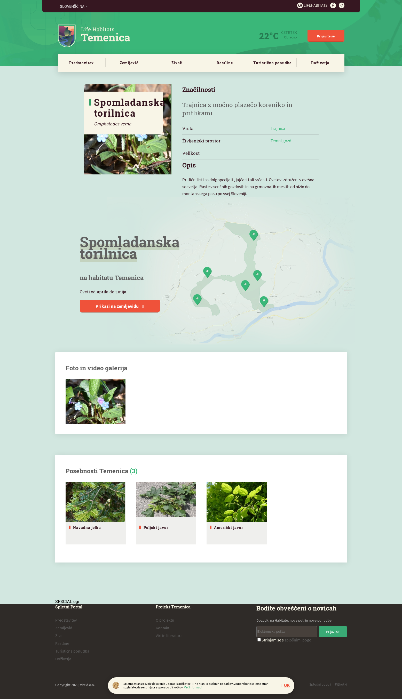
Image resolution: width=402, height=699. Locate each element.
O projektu (165, 619)
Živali (177, 62)
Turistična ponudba (272, 62)
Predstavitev (81, 62)
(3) (133, 471)
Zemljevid (129, 62)
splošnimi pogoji (299, 639)
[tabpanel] (95, 513)
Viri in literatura (169, 634)
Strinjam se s (285, 639)
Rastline (225, 62)
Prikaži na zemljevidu (120, 306)
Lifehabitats (312, 5)
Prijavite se (326, 36)
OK (287, 685)
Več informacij (193, 687)
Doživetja (320, 62)
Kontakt (162, 627)
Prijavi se (333, 631)
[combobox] (74, 6)
